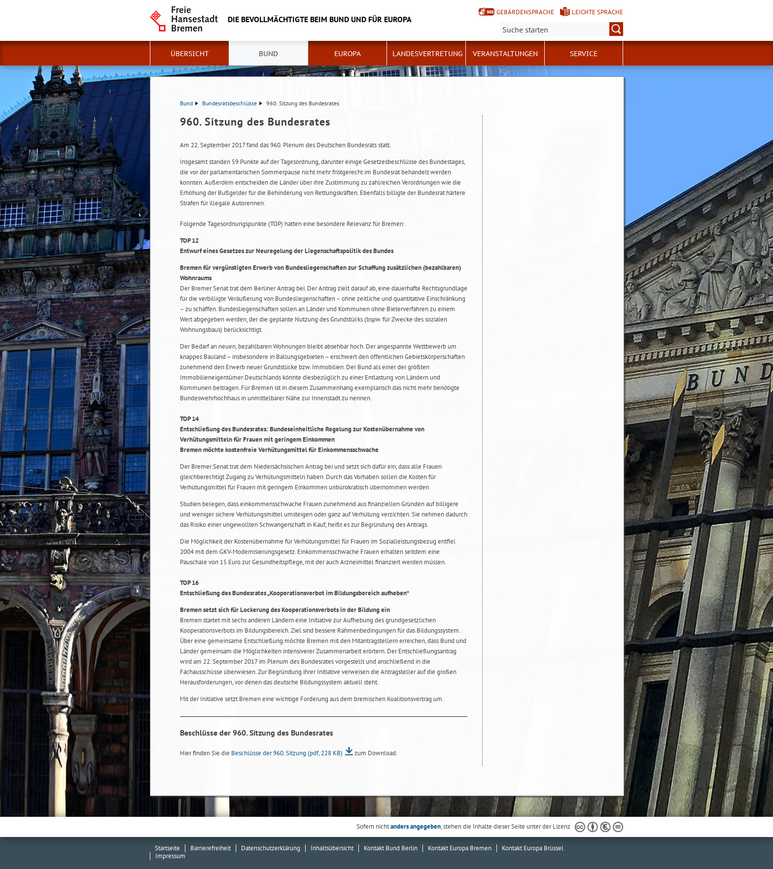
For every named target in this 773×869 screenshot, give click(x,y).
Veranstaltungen (505, 53)
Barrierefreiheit (210, 848)
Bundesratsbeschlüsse (232, 103)
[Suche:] (561, 29)
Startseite (167, 848)
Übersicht (190, 53)
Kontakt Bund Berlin (391, 848)
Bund (268, 53)
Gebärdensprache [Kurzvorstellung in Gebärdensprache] (525, 12)
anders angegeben (415, 826)
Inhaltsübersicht (332, 848)
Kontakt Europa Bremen (460, 848)
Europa (347, 53)
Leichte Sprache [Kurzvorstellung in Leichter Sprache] (597, 12)
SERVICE (583, 53)
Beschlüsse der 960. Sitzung (287, 753)
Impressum (170, 856)
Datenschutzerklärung (270, 848)
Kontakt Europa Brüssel (532, 848)
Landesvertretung (427, 53)
